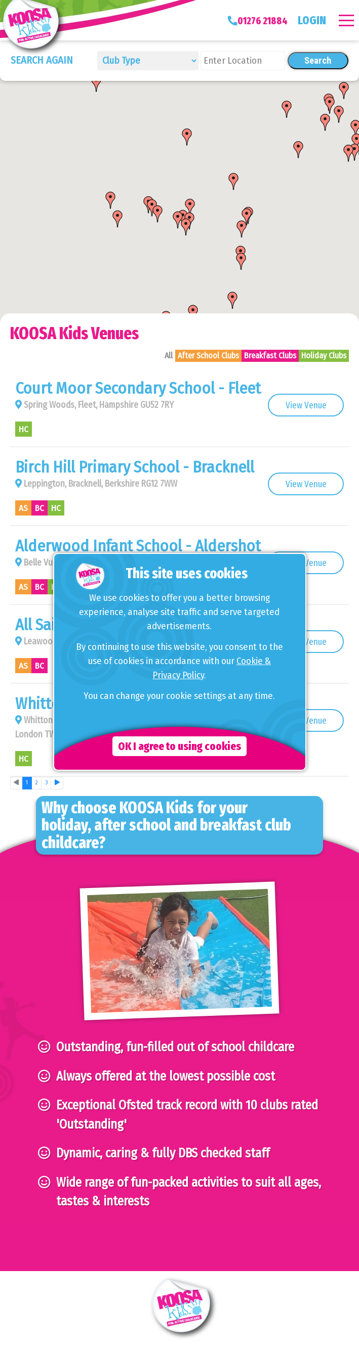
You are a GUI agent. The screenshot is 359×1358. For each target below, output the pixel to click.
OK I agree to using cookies (179, 746)
